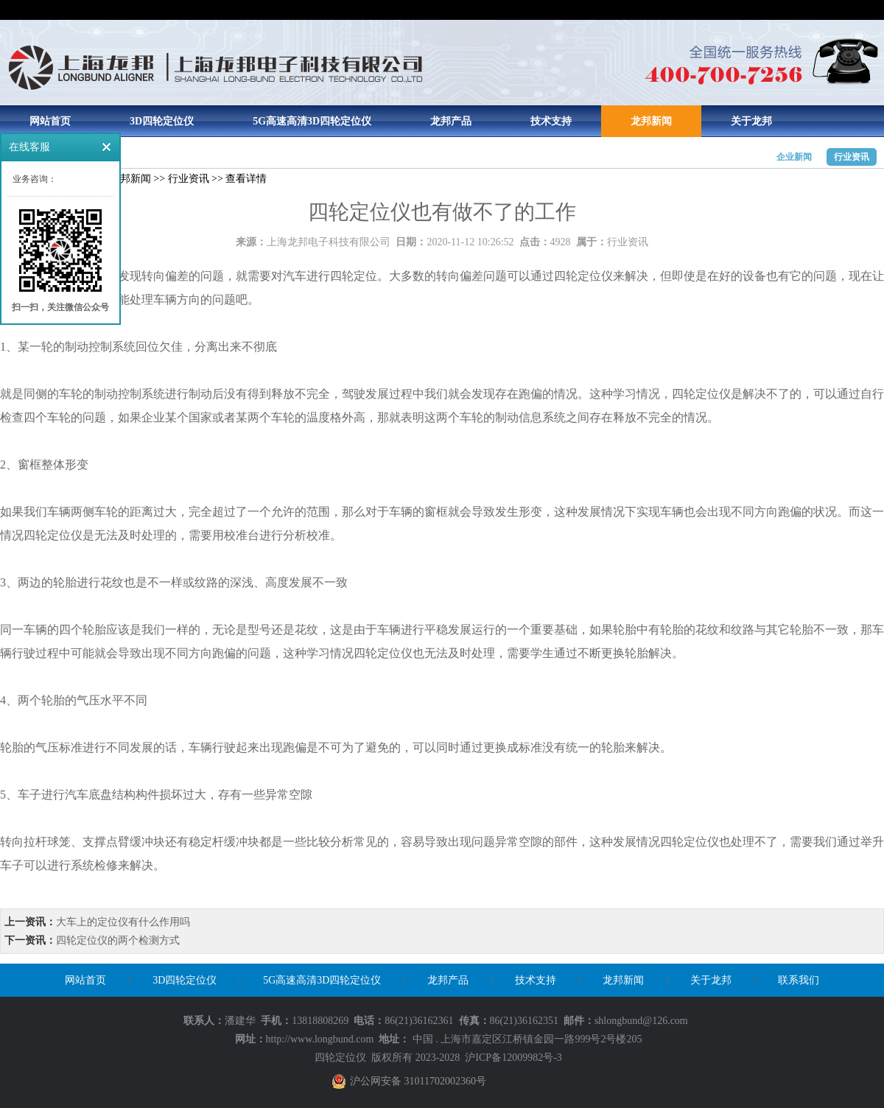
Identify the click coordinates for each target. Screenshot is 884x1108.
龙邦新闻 (651, 121)
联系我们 (798, 980)
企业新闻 (794, 157)
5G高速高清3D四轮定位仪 (312, 121)
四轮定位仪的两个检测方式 (118, 940)
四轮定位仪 (340, 1057)
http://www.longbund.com (320, 1039)
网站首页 (50, 121)
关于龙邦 (751, 121)
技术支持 (551, 121)
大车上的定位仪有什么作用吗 (123, 922)
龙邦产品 (450, 121)
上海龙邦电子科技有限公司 (328, 242)
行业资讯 (851, 157)
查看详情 (246, 178)
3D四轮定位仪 (162, 121)
